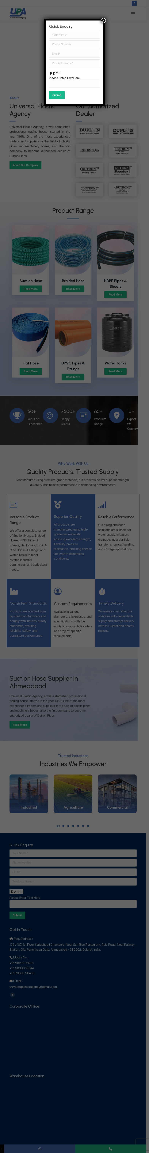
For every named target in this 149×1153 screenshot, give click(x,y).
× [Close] (103, 20)
